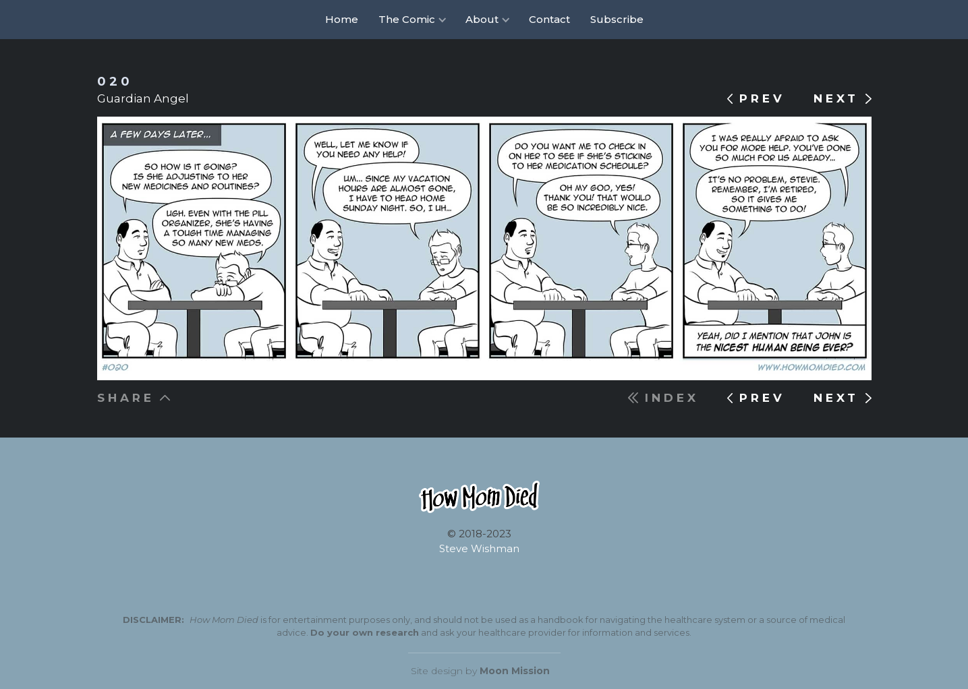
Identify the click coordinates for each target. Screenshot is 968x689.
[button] (411, 19)
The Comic (406, 19)
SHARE (125, 398)
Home (341, 19)
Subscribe (617, 19)
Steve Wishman (479, 548)
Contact (549, 19)
